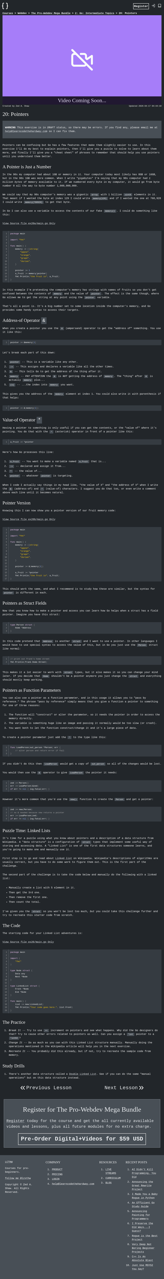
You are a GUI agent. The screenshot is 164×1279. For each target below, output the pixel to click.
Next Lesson (125, 1088)
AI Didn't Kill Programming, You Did (144, 1173)
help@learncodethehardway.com (26, 131)
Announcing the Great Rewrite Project (142, 1185)
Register (141, 6)
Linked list (63, 858)
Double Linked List (82, 1074)
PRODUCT (57, 1169)
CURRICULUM (113, 1178)
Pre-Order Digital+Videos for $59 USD (82, 1139)
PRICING (57, 1174)
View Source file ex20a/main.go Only (29, 223)
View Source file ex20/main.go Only (28, 942)
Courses (8, 13)
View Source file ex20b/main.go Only (29, 519)
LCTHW (9, 1162)
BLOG (108, 1183)
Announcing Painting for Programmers (141, 1215)
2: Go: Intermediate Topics (94, 13)
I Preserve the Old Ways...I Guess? (142, 1227)
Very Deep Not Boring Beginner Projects (143, 1248)
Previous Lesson (45, 1088)
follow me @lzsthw (18, 1178)
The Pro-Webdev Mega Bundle (50, 13)
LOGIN (55, 1179)
